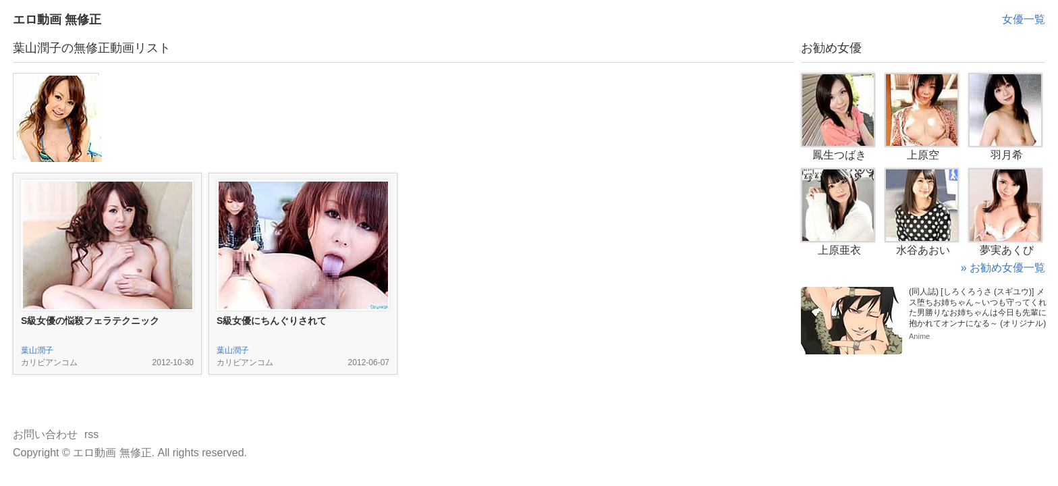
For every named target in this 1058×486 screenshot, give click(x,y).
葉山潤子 (37, 350)
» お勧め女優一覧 (1003, 267)
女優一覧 (1023, 19)
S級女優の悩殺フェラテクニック (90, 320)
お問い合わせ (45, 434)
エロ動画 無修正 (57, 19)
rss (91, 434)
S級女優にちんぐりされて (272, 320)
